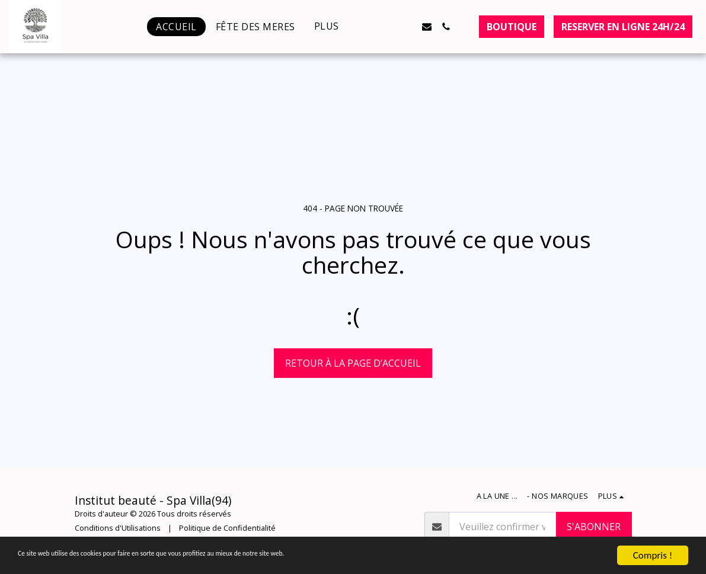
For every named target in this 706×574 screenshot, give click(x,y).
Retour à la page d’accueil (353, 363)
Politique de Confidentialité (227, 527)
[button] (370, 26)
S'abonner (594, 526)
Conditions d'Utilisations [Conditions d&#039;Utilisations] (118, 527)
